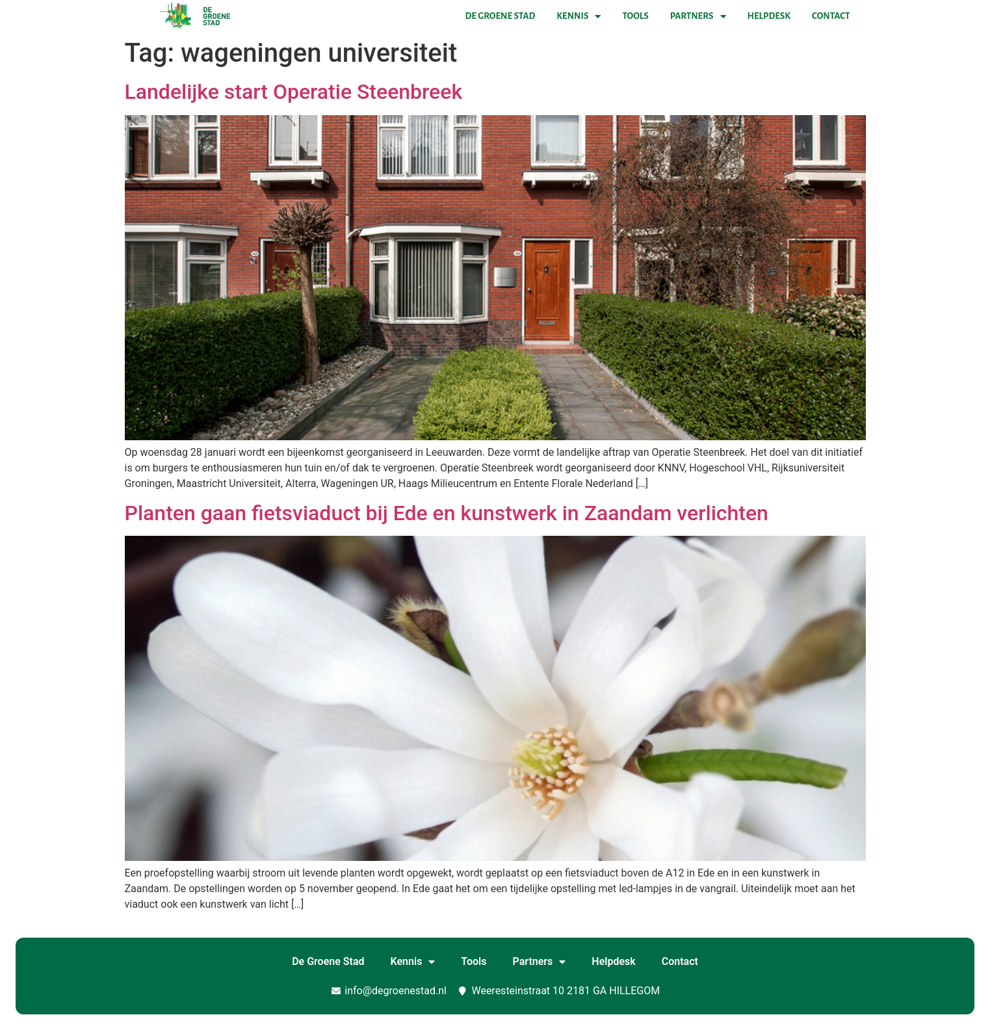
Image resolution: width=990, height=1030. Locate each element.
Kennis (578, 16)
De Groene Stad (500, 16)
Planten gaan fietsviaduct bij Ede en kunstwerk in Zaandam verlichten (446, 513)
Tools (635, 16)
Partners (698, 16)
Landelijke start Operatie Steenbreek (294, 91)
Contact (831, 16)
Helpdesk (769, 16)
